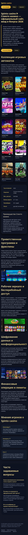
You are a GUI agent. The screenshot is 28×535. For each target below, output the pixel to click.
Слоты (16, 50)
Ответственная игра (11, 530)
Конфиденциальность (6, 531)
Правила (3, 530)
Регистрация (6, 7)
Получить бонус (7, 50)
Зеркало (22, 7)
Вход (14, 7)
